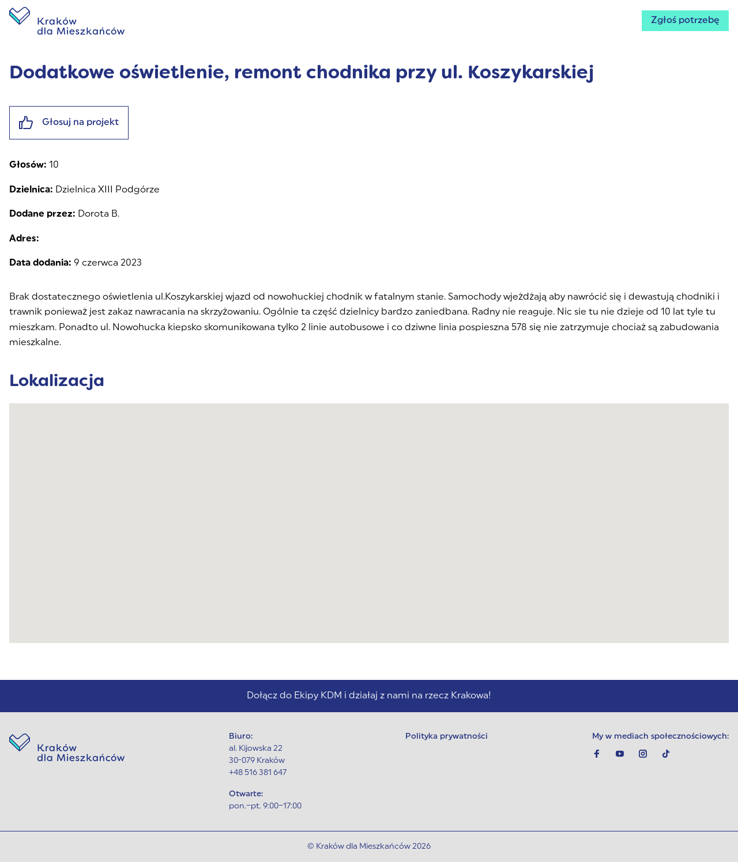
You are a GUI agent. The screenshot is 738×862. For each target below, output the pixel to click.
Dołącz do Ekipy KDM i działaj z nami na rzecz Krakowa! (369, 696)
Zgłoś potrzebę (685, 20)
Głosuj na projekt (69, 123)
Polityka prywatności (446, 736)
